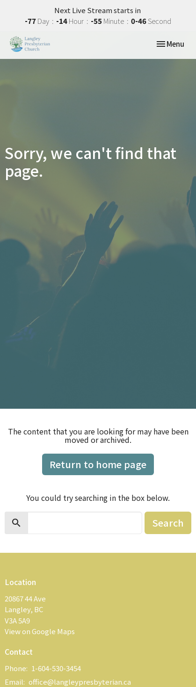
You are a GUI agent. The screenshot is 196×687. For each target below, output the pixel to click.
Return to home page (98, 464)
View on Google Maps (40, 631)
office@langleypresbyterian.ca (80, 682)
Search (168, 522)
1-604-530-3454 (56, 668)
